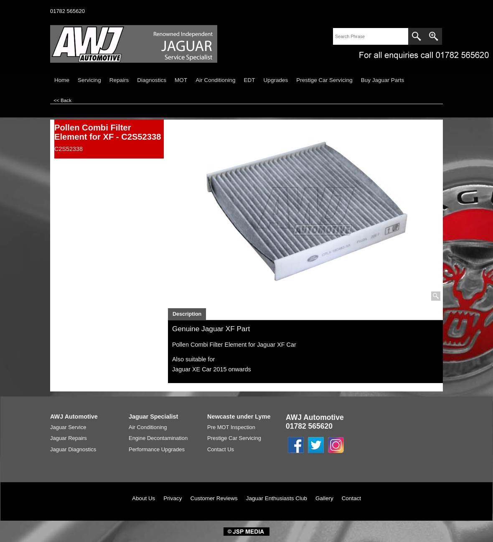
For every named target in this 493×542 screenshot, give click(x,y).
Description (187, 314)
